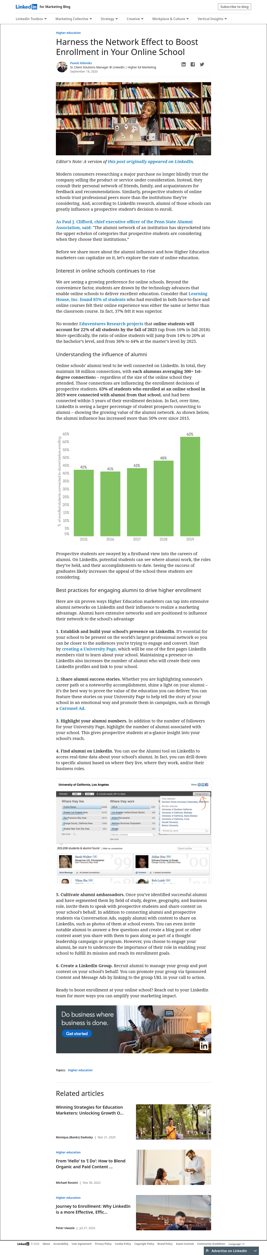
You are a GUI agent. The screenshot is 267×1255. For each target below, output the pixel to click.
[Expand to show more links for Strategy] (116, 19)
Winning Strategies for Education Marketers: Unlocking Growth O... (89, 1110)
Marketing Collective (71, 19)
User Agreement (82, 1244)
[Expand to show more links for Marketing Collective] (90, 19)
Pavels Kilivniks (81, 63)
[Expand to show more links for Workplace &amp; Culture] (187, 19)
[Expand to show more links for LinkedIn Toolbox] (45, 19)
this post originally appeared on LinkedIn (150, 161)
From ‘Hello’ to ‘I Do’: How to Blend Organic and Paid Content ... (90, 1164)
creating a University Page (89, 649)
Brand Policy (165, 1244)
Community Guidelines (211, 1244)
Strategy (107, 19)
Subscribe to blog (234, 6)
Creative (133, 19)
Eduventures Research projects (111, 324)
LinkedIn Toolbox (29, 19)
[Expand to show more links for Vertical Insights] (225, 19)
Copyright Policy (144, 1244)
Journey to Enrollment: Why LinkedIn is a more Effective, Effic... (93, 1209)
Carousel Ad (71, 708)
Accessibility (60, 1244)
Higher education (68, 33)
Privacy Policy (103, 1244)
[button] (183, 64)
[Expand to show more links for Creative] (142, 19)
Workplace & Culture (168, 19)
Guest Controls (185, 1244)
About (46, 1244)
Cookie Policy (123, 1244)
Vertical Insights (210, 19)
